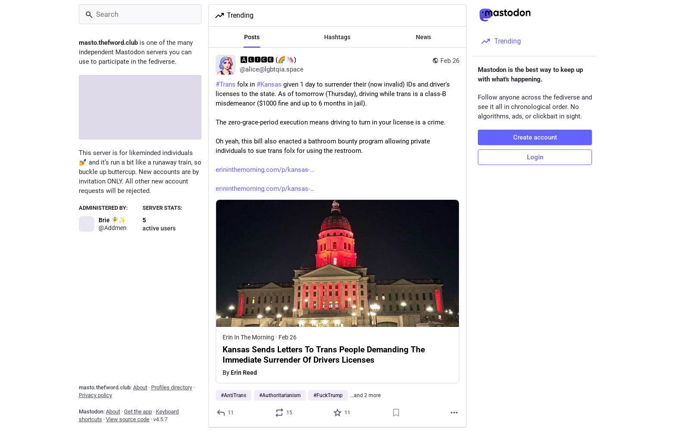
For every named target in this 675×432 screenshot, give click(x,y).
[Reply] (225, 412)
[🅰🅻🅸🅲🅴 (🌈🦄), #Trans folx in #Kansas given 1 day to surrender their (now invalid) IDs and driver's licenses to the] (337, 237)
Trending (234, 15)
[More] (454, 412)
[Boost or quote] (284, 412)
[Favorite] (342, 412)
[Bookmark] (396, 412)
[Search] (140, 14)
